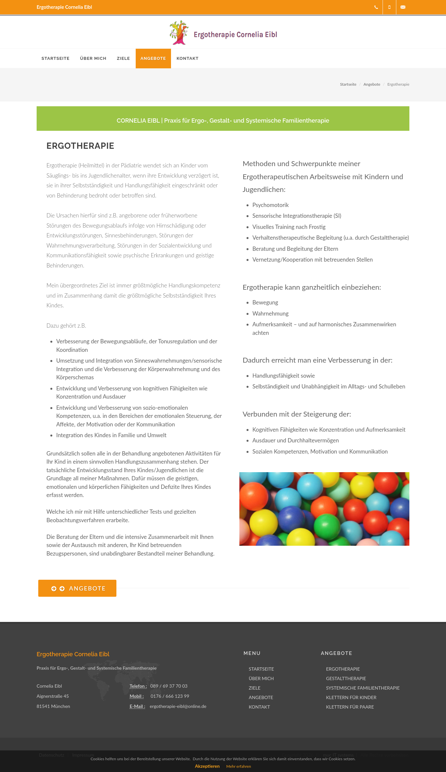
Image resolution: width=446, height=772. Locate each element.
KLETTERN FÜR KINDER (351, 697)
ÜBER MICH (261, 678)
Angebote (372, 84)
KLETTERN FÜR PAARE (350, 707)
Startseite (348, 84)
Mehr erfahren (238, 766)
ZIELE (255, 688)
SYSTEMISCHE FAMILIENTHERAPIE (363, 688)
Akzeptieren (207, 766)
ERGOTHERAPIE (343, 669)
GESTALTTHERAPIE (346, 678)
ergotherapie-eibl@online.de (178, 706)
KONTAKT (259, 707)
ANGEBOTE (261, 697)
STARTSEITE (261, 669)
